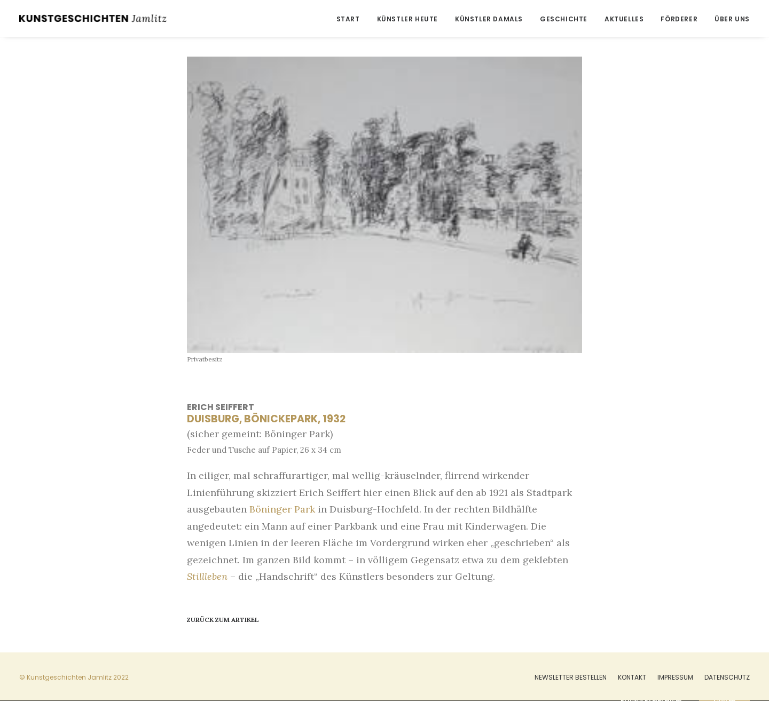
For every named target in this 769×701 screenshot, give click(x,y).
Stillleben (207, 576)
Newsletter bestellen (571, 677)
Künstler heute (407, 18)
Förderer (679, 18)
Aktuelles (624, 18)
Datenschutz (727, 677)
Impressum (675, 677)
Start (348, 18)
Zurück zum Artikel (223, 620)
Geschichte (563, 18)
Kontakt (632, 677)
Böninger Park (282, 509)
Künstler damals (489, 18)
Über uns (732, 18)
